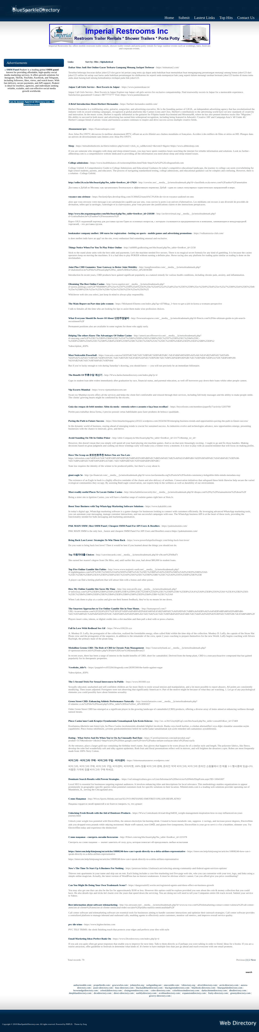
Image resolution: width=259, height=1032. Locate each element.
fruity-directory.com (218, 993)
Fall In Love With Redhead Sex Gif (86, 628)
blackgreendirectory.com (177, 987)
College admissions (78, 162)
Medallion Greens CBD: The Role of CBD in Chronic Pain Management (106, 647)
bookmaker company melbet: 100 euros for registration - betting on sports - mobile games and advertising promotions (130, 233)
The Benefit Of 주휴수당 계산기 (85, 375)
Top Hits (226, 18)
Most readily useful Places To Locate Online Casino (95, 492)
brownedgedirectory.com (85, 990)
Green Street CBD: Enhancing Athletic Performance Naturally (101, 701)
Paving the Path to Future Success (86, 420)
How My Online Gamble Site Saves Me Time (91, 589)
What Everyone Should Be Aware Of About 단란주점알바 (98, 318)
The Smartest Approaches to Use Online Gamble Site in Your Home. (104, 608)
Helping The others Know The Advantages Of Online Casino (100, 335)
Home (169, 18)
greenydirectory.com (240, 993)
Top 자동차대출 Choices (81, 554)
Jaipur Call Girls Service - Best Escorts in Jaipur (94, 87)
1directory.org (188, 985)
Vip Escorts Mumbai (79, 389)
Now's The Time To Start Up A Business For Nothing (96, 868)
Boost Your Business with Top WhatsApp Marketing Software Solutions (105, 506)
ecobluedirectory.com (169, 993)
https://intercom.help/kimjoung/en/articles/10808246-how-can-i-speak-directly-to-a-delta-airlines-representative (126, 851)
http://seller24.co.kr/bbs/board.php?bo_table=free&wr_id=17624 (102, 182)
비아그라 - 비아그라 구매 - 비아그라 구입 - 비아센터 (96, 760)
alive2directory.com (207, 985)
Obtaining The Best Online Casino (86, 284)
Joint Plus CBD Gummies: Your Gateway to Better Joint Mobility (102, 267)
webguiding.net (153, 985)
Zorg (85, 1024)
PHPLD (69, 1024)
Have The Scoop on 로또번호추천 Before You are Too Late (99, 455)
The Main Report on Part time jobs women (91, 303)
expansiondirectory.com (194, 993)
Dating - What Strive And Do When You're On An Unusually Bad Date (105, 737)
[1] (247, 959)
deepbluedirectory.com (80, 993)
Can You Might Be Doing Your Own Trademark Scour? (97, 885)
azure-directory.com (103, 987)
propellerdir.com (102, 985)
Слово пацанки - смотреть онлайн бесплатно (93, 837)
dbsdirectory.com (237, 990)
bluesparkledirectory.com (229, 987)
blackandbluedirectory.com (149, 987)
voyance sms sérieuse (79, 196)
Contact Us (246, 18)
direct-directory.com (124, 993)
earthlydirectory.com (146, 993)
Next (253, 959)
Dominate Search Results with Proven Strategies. (94, 779)
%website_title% (77, 667)
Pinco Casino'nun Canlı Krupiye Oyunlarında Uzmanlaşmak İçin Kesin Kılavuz (110, 721)
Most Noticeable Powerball (82, 355)
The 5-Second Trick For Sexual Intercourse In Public (96, 681)
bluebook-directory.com (203, 987)
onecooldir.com (171, 985)
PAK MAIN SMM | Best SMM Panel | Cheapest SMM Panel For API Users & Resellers (114, 525)
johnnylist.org (137, 985)
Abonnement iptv (77, 128)
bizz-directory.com (124, 987)
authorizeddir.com (82, 985)
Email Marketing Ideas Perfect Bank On (89, 938)
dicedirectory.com (102, 993)
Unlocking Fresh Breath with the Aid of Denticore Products (99, 813)
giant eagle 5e (75, 475)
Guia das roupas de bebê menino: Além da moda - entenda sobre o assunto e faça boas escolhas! (118, 406)
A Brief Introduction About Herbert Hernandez (93, 104)
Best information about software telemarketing (93, 904)
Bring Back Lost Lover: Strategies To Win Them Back (96, 540)
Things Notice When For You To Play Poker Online (95, 247)
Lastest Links (204, 18)
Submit (184, 18)
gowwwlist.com (120, 985)
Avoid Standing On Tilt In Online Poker (89, 437)
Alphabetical (106, 62)
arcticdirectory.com (228, 985)
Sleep (71, 145)
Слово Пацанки (77, 798)
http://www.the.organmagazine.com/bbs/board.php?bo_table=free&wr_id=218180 (111, 213)
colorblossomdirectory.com (185, 990)
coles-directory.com (160, 990)
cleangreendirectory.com (136, 990)
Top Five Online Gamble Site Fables (87, 569)
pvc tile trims (75, 924)
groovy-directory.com (160, 995)
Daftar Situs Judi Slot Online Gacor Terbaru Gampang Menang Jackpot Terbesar (111, 67)
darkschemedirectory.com (214, 990)
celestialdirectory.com (111, 990)
